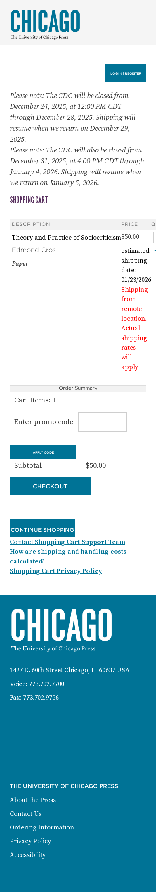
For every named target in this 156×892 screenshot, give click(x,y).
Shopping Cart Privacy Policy (56, 571)
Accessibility (28, 855)
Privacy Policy (30, 841)
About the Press (33, 800)
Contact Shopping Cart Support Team (67, 542)
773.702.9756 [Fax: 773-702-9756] (41, 698)
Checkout (50, 486)
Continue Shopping (42, 530)
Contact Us (25, 814)
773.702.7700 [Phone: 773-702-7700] (46, 684)
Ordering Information (42, 827)
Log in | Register (125, 73)
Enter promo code (69, 422)
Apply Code (43, 452)
